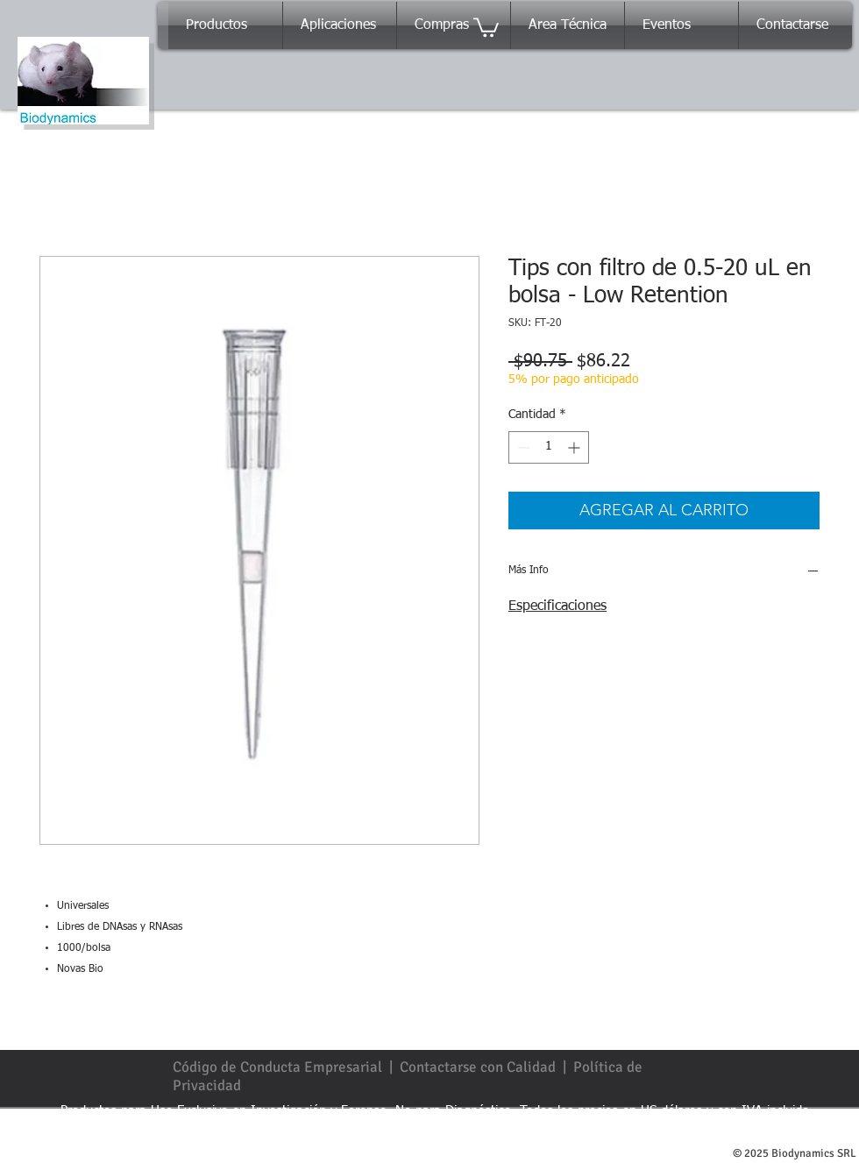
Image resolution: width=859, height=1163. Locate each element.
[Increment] (575, 447)
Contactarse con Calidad (478, 1067)
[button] (486, 26)
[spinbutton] (548, 447)
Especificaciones (557, 606)
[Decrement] (522, 447)
